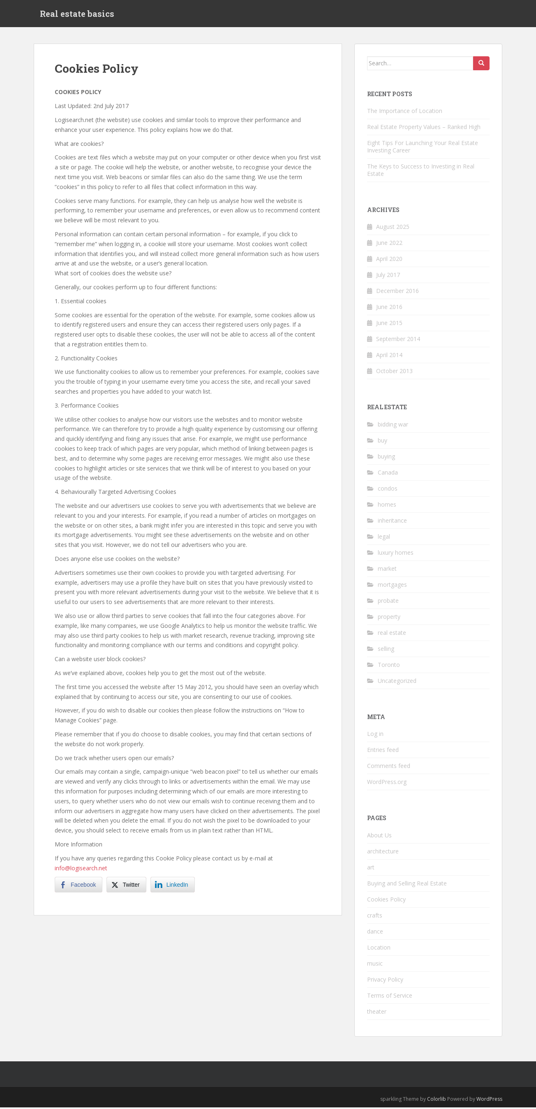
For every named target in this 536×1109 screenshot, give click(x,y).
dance (375, 933)
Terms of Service (389, 997)
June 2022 (389, 245)
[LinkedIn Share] (172, 887)
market (387, 570)
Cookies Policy (386, 901)
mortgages (392, 586)
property (389, 618)
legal (384, 538)
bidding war (393, 426)
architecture (383, 853)
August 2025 (392, 229)
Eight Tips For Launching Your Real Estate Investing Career (422, 148)
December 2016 (397, 293)
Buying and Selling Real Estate (407, 885)
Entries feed (383, 752)
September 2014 (398, 341)
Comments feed (388, 768)
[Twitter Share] (126, 887)
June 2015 (389, 325)
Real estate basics (77, 14)
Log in (375, 736)
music (375, 965)
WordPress (489, 1100)
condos (387, 490)
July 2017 (388, 277)
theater (376, 1013)
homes (387, 506)
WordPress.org (387, 784)
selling (386, 650)
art (370, 869)
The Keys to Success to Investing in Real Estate (420, 171)
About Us (379, 837)
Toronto (389, 666)
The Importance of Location (404, 112)
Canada (388, 474)
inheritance (392, 522)
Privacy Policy (385, 981)
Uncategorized (397, 682)
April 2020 (389, 261)
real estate (392, 634)
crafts (374, 917)
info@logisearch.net (81, 870)
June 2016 (389, 309)
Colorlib (436, 1100)
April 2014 (389, 357)
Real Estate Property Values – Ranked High (424, 128)
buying (386, 458)
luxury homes (396, 554)
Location (378, 949)
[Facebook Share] (78, 887)
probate (388, 602)
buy (382, 442)
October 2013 (394, 373)
